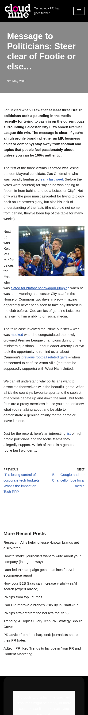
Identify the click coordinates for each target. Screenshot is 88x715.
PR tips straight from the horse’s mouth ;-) (36, 613)
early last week (52, 179)
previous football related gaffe (44, 357)
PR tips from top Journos (23, 597)
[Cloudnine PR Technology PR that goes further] (35, 10)
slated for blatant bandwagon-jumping (40, 288)
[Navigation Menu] (78, 11)
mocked (17, 335)
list (68, 433)
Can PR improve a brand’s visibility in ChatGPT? (41, 605)
